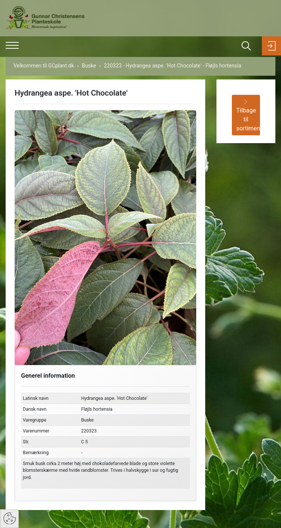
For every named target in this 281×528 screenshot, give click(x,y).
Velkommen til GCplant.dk (44, 66)
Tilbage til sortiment (248, 116)
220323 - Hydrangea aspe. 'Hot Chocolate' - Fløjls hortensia (172, 66)
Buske (89, 66)
